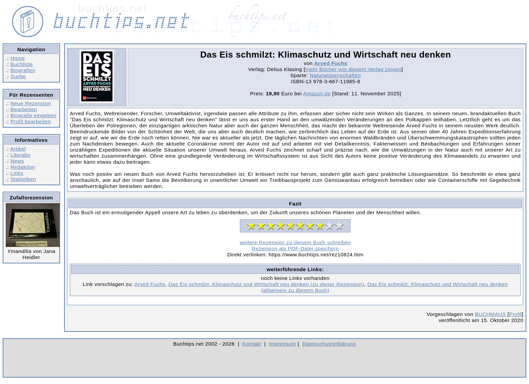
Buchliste (21, 64)
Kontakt (252, 344)
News (17, 161)
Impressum (282, 344)
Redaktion (22, 167)
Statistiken (23, 179)
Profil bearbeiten (30, 121)
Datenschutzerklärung (329, 344)
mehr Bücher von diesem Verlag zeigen (353, 69)
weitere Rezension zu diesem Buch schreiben (295, 242)
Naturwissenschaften (335, 75)
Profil (515, 314)
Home (17, 58)
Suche (18, 76)
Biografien (22, 70)
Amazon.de (317, 93)
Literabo (20, 155)
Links (16, 173)
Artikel (18, 149)
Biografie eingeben (33, 115)
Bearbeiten (23, 109)
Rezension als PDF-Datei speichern (295, 248)
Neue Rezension (30, 103)
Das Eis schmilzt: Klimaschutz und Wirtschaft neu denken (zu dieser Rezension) (266, 284)
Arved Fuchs (330, 63)
